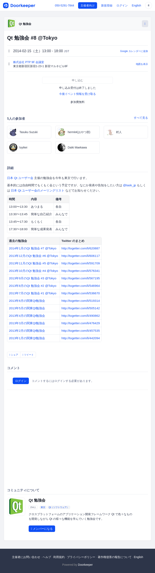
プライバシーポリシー (81, 557)
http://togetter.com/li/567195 (81, 278)
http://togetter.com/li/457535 (81, 330)
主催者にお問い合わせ (26, 557)
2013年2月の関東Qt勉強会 (27, 330)
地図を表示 (142, 64)
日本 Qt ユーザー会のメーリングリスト (37, 190)
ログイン (122, 5)
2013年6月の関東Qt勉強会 (27, 300)
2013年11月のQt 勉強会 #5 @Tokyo (33, 263)
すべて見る (141, 117)
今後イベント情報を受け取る (77, 93)
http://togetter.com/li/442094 (81, 338)
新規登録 (106, 5)
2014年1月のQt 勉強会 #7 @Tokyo (32, 248)
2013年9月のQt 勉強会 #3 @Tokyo (32, 278)
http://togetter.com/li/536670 (81, 293)
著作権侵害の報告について (115, 557)
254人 (33, 507)
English (136, 5)
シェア (13, 354)
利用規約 (59, 557)
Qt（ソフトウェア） (59, 507)
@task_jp (129, 185)
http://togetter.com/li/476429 (81, 323)
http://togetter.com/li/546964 (81, 285)
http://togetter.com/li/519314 (81, 300)
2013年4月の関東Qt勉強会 (27, 315)
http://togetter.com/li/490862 (81, 315)
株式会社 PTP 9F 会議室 (29, 62)
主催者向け (88, 5)
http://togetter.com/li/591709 (81, 263)
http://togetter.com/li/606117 (81, 255)
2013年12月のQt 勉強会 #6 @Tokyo (33, 255)
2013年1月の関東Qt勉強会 (27, 338)
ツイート (28, 354)
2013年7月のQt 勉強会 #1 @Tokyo (32, 293)
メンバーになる (42, 528)
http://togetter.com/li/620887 (81, 248)
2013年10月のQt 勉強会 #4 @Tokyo (33, 270)
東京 (43, 507)
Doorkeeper (85, 564)
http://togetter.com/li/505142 (81, 308)
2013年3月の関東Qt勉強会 (27, 323)
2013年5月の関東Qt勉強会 (27, 308)
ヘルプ (47, 557)
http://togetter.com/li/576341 (81, 270)
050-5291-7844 (64, 5)
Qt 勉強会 (25, 23)
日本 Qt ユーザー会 (20, 178)
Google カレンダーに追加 (134, 51)
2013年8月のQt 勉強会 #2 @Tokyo (32, 285)
